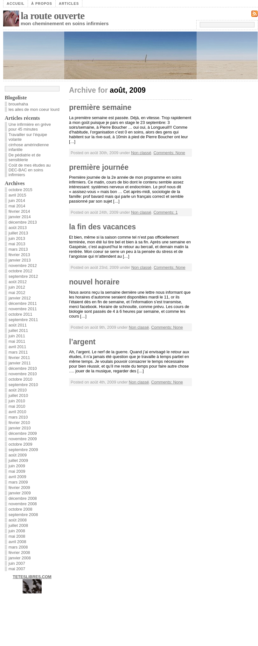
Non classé (141, 152)
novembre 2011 (23, 308)
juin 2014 (17, 200)
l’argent (82, 342)
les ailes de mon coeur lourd (34, 109)
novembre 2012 (23, 265)
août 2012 (18, 281)
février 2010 (19, 422)
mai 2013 (17, 243)
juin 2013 (17, 238)
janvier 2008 (20, 558)
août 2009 (18, 455)
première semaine (100, 107)
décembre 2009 (23, 433)
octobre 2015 (20, 189)
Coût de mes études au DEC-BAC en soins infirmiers (30, 170)
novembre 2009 (23, 438)
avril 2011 (17, 346)
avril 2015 (17, 195)
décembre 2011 (23, 303)
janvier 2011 (20, 363)
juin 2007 (17, 563)
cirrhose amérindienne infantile (29, 147)
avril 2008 (17, 541)
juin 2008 (17, 530)
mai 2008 (17, 536)
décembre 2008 (23, 498)
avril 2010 (17, 411)
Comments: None (169, 152)
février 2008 (19, 552)
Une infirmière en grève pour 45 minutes (30, 127)
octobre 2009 (20, 444)
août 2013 (18, 227)
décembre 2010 (23, 368)
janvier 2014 (20, 216)
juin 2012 (17, 287)
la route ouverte (52, 15)
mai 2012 (17, 292)
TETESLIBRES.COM (32, 576)
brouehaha (18, 104)
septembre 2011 (23, 319)
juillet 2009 (18, 460)
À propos (41, 3)
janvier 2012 (20, 298)
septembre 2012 (23, 276)
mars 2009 (18, 482)
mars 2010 (18, 417)
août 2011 (18, 325)
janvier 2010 (20, 428)
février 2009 (19, 487)
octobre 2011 (20, 314)
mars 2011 (18, 352)
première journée (99, 167)
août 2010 (18, 390)
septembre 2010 (23, 384)
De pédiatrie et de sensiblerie (25, 157)
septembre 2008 (23, 514)
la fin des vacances (102, 227)
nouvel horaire (94, 282)
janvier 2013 (20, 260)
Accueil (15, 3)
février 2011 (19, 357)
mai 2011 (17, 341)
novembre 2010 (23, 373)
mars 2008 (18, 547)
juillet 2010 (18, 395)
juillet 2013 (18, 233)
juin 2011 (17, 336)
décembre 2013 (23, 222)
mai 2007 (17, 568)
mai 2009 (17, 471)
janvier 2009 (20, 493)
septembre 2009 (23, 449)
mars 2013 (18, 249)
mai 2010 (17, 406)
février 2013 (19, 254)
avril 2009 (17, 476)
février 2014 (19, 211)
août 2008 (18, 520)
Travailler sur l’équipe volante (28, 137)
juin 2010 (17, 400)
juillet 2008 (18, 525)
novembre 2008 (23, 503)
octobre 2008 (20, 509)
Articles (69, 3)
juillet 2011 (18, 330)
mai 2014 (17, 206)
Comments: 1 (165, 212)
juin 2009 (17, 465)
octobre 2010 (20, 379)
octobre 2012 (20, 271)
